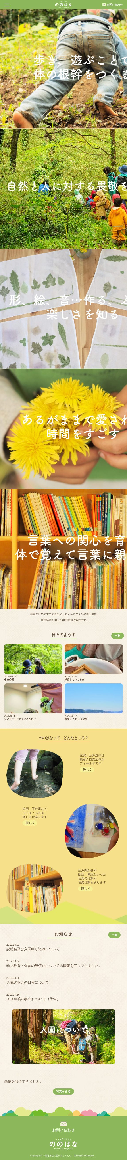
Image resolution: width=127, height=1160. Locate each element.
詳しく (87, 769)
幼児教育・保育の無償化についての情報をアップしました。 (54, 966)
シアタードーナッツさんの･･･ (20, 718)
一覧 (117, 635)
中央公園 (9, 679)
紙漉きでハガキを (74, 679)
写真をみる (63, 1091)
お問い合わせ (115, 4)
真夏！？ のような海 (76, 718)
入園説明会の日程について (27, 982)
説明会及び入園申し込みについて (33, 949)
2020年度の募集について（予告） (33, 999)
